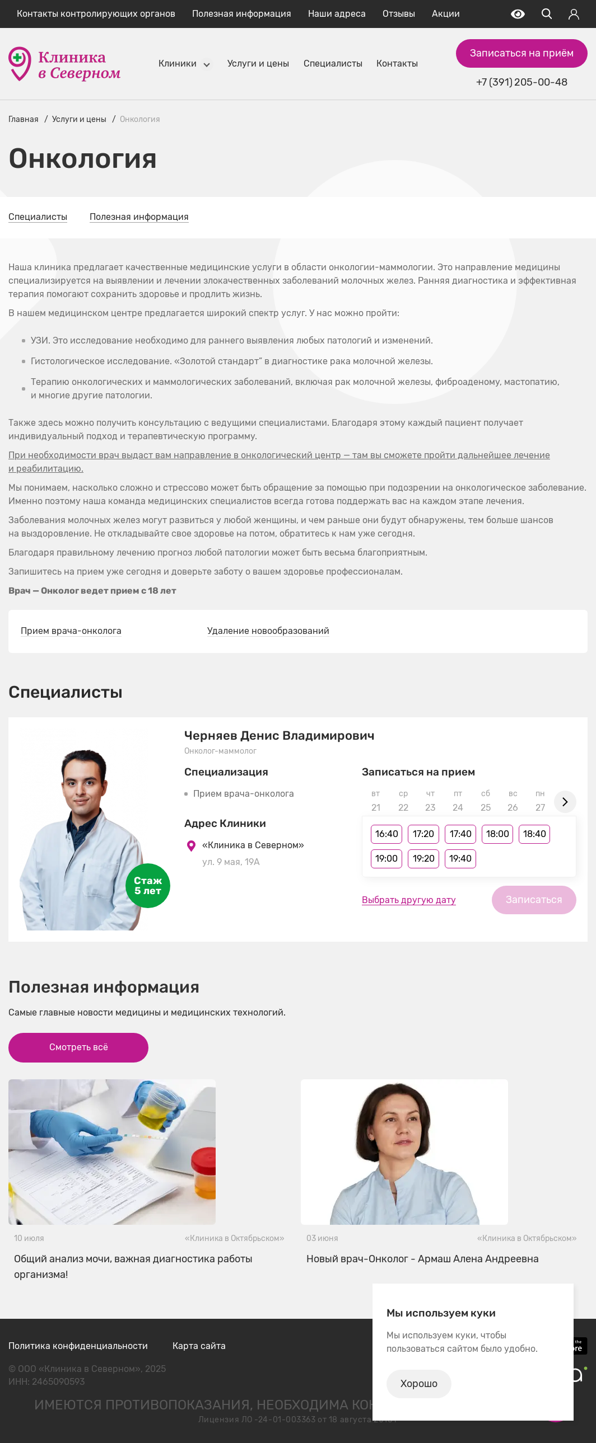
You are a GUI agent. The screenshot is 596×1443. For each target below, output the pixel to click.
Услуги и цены (258, 63)
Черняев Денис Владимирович (279, 735)
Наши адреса (337, 13)
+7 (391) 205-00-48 (521, 82)
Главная (23, 119)
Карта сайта (199, 1346)
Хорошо (419, 1384)
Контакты (397, 63)
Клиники (178, 63)
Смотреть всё (78, 1047)
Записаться (534, 900)
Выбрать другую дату (409, 900)
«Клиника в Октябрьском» (235, 1238)
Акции (446, 13)
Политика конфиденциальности (78, 1346)
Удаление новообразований (268, 631)
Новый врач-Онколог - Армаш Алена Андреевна (422, 1259)
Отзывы (399, 13)
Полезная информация (241, 13)
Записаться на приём (522, 53)
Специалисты (333, 63)
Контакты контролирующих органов (96, 13)
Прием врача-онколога (71, 631)
